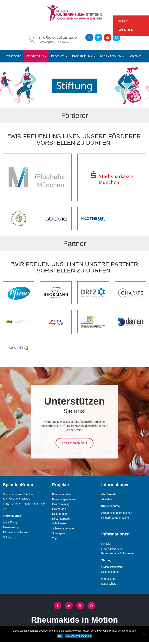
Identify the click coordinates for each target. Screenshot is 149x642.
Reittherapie (59, 513)
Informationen (110, 56)
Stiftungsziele (11, 537)
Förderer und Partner (15, 532)
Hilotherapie (59, 509)
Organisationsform (112, 567)
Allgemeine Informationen (116, 512)
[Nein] (144, 634)
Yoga (55, 538)
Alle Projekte (109, 494)
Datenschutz (108, 583)
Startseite (13, 56)
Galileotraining (60, 504)
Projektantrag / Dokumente (117, 553)
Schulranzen (59, 523)
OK (60, 635)
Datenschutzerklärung (78, 635)
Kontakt (135, 56)
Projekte (58, 56)
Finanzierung (11, 527)
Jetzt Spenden (74, 429)
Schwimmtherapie (63, 528)
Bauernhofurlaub (62, 494)
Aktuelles (106, 499)
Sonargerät (58, 533)
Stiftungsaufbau (110, 571)
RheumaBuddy (61, 518)
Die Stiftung (34, 56)
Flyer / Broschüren (112, 548)
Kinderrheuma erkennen (115, 517)
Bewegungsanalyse (63, 499)
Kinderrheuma (82, 56)
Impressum (108, 578)
